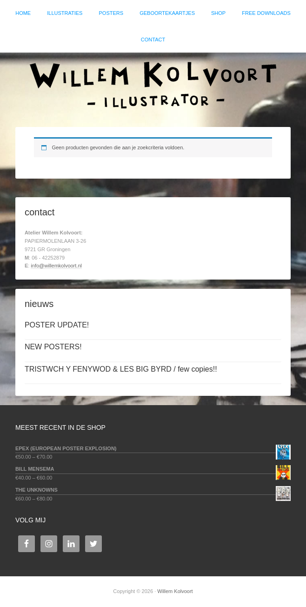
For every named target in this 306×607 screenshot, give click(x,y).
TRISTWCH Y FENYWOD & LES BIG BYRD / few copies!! (121, 369)
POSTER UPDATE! (57, 325)
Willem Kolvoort (153, 85)
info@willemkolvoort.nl (56, 265)
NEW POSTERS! (53, 347)
